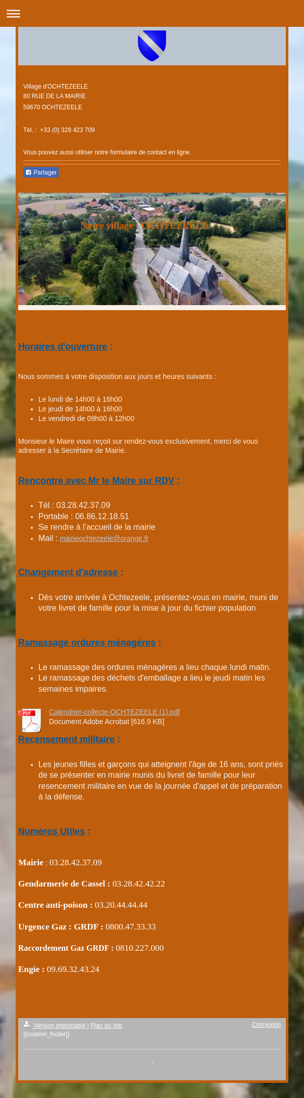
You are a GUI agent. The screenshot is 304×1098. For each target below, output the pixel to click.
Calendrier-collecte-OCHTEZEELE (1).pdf (114, 712)
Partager (41, 172)
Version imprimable (55, 1025)
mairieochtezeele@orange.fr (104, 538)
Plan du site (106, 1025)
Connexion (266, 1024)
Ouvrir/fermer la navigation (152, 13)
